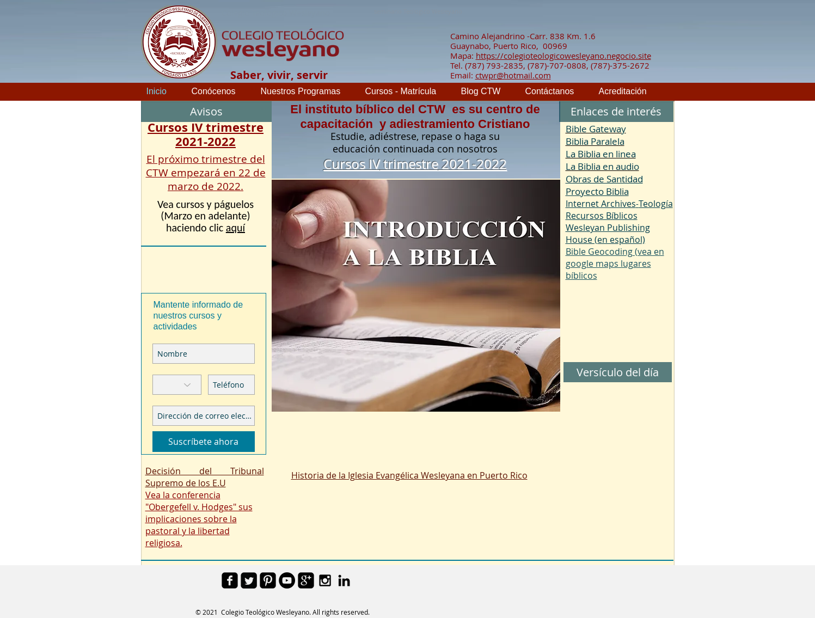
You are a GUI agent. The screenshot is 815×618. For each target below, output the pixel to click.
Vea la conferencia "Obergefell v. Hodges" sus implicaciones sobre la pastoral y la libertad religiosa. (199, 519)
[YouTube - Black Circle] (287, 580)
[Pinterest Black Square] (268, 580)
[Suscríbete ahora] (203, 441)
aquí (235, 227)
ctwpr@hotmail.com (513, 75)
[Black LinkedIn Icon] (344, 580)
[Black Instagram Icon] (325, 580)
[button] (616, 111)
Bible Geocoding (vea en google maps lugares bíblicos (615, 264)
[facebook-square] (230, 580)
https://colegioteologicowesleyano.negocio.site (563, 55)
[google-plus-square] (306, 580)
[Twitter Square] (249, 580)
